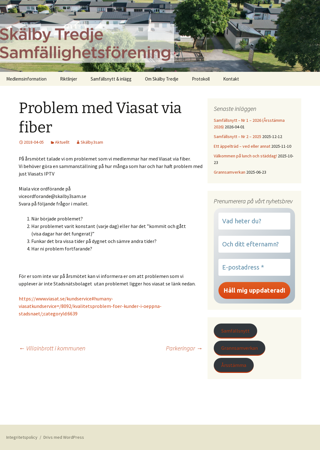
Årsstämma (233, 365)
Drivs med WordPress (63, 437)
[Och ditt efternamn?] (254, 244)
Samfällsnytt (235, 331)
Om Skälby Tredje (161, 79)
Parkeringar (184, 348)
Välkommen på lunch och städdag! (245, 156)
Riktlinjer (68, 79)
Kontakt (231, 79)
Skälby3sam (92, 142)
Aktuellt (62, 142)
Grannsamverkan (229, 172)
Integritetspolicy (22, 437)
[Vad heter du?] (254, 221)
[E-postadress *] (254, 267)
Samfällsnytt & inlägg (111, 79)
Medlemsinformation (26, 79)
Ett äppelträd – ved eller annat (242, 146)
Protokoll (201, 79)
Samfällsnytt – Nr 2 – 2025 (237, 136)
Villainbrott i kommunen (52, 348)
